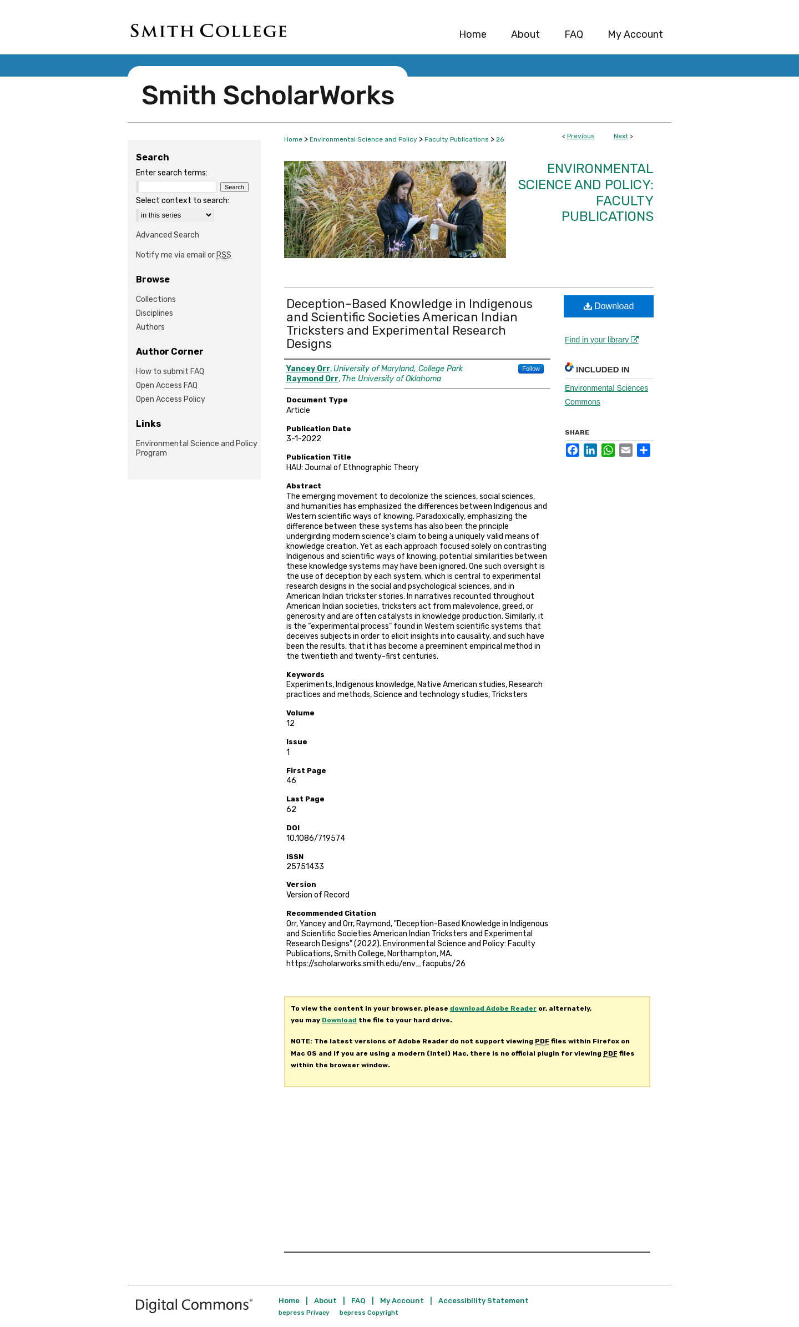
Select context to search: (182, 200)
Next (621, 136)
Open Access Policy (170, 399)
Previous (581, 136)
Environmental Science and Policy (363, 139)
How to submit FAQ (170, 371)
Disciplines (154, 313)
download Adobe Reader (493, 1008)
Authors (150, 327)
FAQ (358, 1300)
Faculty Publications (456, 139)
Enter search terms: (172, 173)
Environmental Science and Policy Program (196, 448)
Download (609, 306)
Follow (531, 368)
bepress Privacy (304, 1312)
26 (500, 139)
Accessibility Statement (483, 1300)
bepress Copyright (369, 1312)
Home (293, 139)
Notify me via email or (183, 255)
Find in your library (602, 339)
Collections (156, 299)
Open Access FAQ (167, 385)
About (325, 1300)
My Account (402, 1300)
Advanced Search (167, 235)
